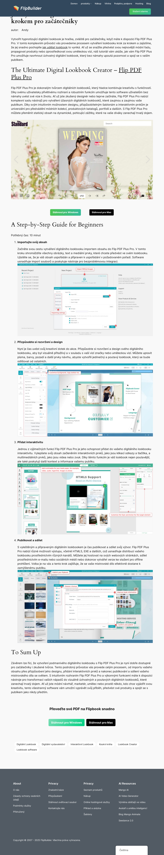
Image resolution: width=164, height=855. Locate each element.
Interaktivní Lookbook (82, 744)
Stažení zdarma (140, 11)
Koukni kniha (105, 744)
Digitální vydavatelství (53, 744)
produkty (85, 3)
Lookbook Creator (127, 744)
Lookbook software (27, 749)
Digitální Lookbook (26, 744)
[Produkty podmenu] (91, 3)
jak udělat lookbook (55, 47)
